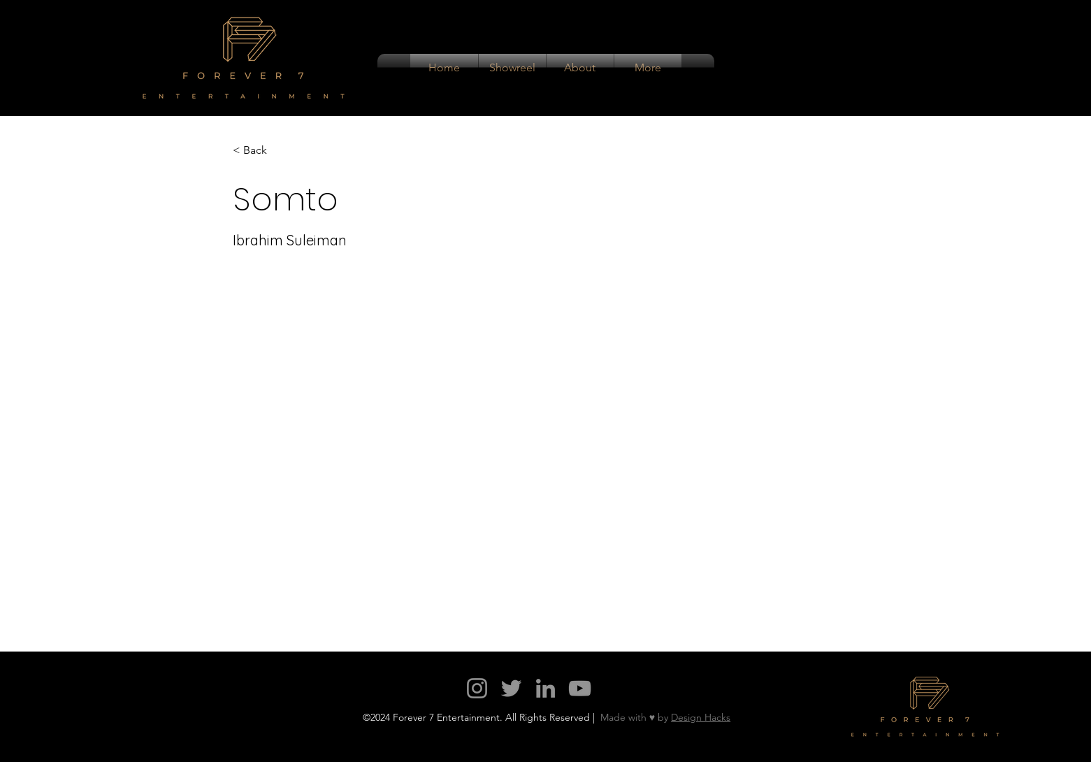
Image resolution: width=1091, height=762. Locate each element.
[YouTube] (579, 688)
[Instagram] (477, 688)
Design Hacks (700, 717)
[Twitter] (511, 688)
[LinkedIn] (545, 688)
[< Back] (260, 151)
